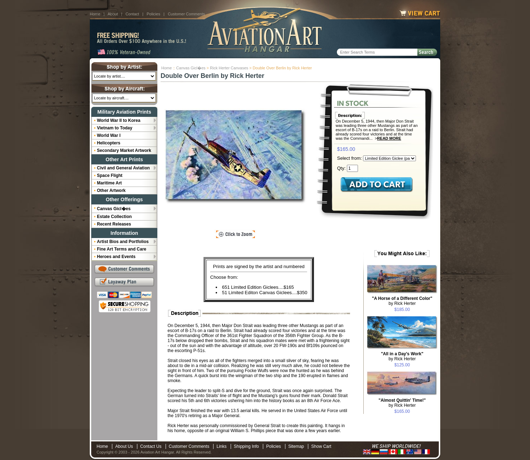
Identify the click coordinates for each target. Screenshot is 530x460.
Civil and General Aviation (123, 167)
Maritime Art (109, 183)
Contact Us (150, 446)
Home (95, 14)
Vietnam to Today (114, 127)
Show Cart (321, 446)
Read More (389, 138)
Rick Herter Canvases (229, 68)
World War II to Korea (118, 120)
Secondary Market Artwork (124, 150)
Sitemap (296, 446)
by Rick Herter (402, 301)
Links (221, 446)
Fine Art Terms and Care (121, 249)
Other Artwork (111, 190)
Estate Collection (114, 216)
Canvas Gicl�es (191, 68)
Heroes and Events (116, 256)
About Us (124, 446)
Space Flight (109, 175)
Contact (132, 14)
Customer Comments (186, 14)
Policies (153, 14)
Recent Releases (114, 224)
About (113, 14)
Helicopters (108, 142)
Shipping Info (246, 446)
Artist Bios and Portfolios (123, 241)
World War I (109, 135)
